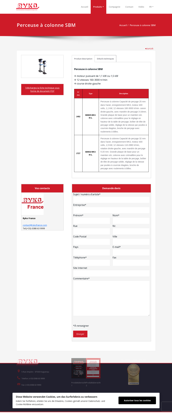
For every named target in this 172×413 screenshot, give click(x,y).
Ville (131, 240)
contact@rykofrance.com (35, 225)
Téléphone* (91, 261)
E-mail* (131, 250)
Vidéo (141, 6)
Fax (131, 261)
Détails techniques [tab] (105, 58)
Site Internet (111, 271)
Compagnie (114, 6)
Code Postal (91, 240)
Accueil (84, 6)
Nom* (131, 219)
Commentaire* (111, 296)
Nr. (131, 229)
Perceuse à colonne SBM (143, 25)
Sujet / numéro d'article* (111, 198)
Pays (91, 250)
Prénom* (91, 219)
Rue (91, 229)
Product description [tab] (83, 58)
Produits (97, 6)
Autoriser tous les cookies (138, 400)
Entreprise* (111, 208)
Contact (129, 6)
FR (150, 6)
